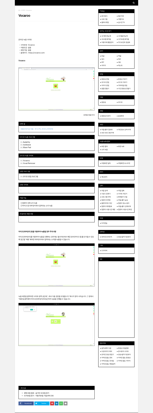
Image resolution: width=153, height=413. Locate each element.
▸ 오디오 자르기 (122, 82)
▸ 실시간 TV (121, 22)
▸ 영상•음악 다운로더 (124, 237)
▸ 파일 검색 (104, 190)
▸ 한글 (102, 56)
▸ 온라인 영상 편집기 (107, 354)
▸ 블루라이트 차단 (106, 203)
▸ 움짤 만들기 (104, 88)
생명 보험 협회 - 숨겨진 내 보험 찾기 (36, 393)
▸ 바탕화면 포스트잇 (123, 163)
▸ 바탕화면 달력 (105, 163)
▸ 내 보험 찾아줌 (105, 39)
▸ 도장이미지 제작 (106, 351)
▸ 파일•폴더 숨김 (122, 200)
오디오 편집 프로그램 (30, 176)
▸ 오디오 (120, 102)
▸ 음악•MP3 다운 (105, 348)
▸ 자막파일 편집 (122, 85)
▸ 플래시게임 (104, 22)
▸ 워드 (102, 59)
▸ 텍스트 (120, 65)
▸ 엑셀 (119, 56)
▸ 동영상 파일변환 (123, 348)
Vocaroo (26, 160)
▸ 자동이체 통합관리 (106, 42)
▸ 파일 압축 (120, 190)
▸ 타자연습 (103, 223)
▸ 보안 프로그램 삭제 (107, 133)
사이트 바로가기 (89, 115)
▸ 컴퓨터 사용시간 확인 (124, 209)
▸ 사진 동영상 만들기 (124, 88)
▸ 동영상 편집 (104, 79)
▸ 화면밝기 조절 (122, 197)
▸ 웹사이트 (120, 16)
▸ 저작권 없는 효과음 (107, 361)
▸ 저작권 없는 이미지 (124, 361)
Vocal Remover (29, 163)
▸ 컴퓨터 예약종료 (106, 206)
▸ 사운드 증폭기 (105, 194)
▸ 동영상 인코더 (105, 116)
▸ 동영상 (103, 102)
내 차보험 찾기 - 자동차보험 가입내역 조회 (39, 395)
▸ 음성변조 (120, 116)
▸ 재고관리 (103, 177)
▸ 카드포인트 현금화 (123, 42)
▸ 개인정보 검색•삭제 (124, 129)
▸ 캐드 (119, 62)
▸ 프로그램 (103, 19)
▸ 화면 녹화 (120, 146)
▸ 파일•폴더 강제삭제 (124, 206)
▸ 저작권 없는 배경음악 (107, 364)
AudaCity (26, 142)
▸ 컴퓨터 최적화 (105, 200)
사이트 (23, 10)
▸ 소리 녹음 (104, 149)
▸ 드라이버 (103, 250)
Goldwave (27, 144)
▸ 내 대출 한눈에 (122, 36)
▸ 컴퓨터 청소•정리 (123, 203)
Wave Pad (27, 147)
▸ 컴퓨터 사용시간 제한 (107, 209)
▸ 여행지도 (120, 19)
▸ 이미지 (103, 65)
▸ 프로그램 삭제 (105, 197)
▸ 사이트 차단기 (122, 194)
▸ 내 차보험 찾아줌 (123, 39)
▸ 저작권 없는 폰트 (106, 357)
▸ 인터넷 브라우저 (106, 237)
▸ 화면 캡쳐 (104, 146)
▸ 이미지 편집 (104, 85)
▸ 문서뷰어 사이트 (123, 351)
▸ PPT (102, 62)
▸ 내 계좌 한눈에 (105, 36)
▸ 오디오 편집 (104, 82)
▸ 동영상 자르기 (122, 79)
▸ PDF (119, 59)
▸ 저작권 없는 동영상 (124, 357)
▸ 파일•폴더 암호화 (106, 129)
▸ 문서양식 (103, 16)
